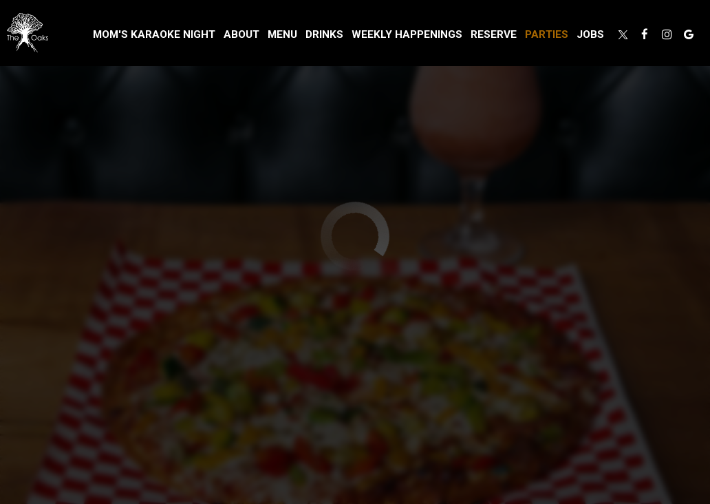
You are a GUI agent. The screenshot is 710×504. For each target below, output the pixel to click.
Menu (282, 34)
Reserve (494, 34)
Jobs (590, 34)
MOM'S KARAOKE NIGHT (154, 34)
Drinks (324, 34)
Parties (546, 34)
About (241, 34)
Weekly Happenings (407, 34)
